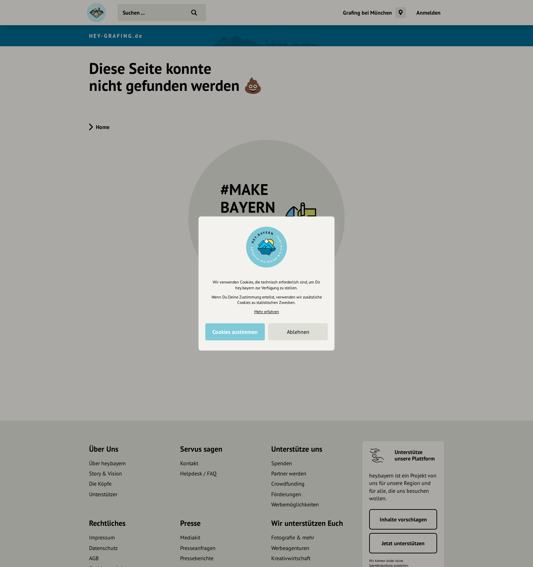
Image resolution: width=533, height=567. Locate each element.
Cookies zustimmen (235, 331)
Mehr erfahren (266, 311)
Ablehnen (298, 331)
